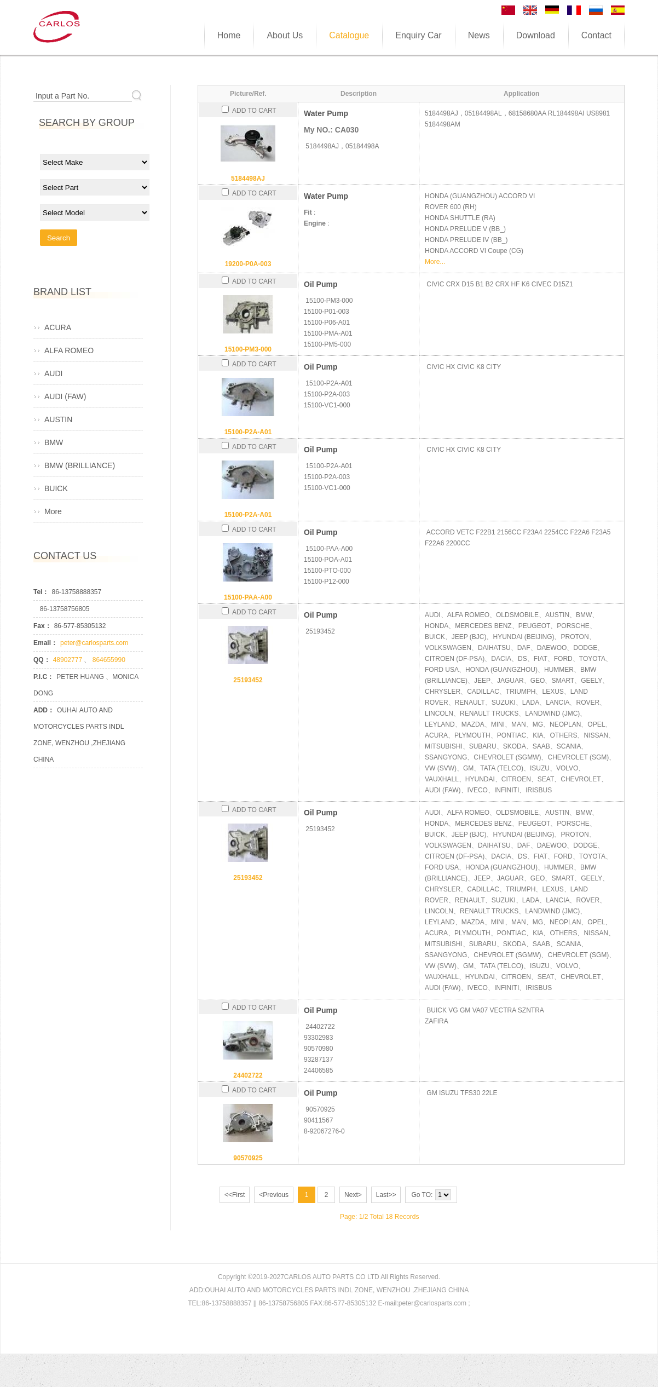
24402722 (247, 1075)
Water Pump (326, 113)
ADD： (43, 710)
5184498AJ (248, 178)
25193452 (247, 680)
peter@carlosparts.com (94, 643)
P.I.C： (43, 677)
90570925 (247, 1158)
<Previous (273, 1195)
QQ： (41, 660)
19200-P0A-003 (248, 264)
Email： (45, 643)
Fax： (42, 626)
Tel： (41, 592)
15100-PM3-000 (248, 349)
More (53, 511)
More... (435, 262)
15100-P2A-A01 (248, 432)
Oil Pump (320, 284)
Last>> (386, 1195)
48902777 (68, 660)
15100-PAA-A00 (248, 597)
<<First (234, 1195)
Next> (353, 1195)
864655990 (109, 660)
